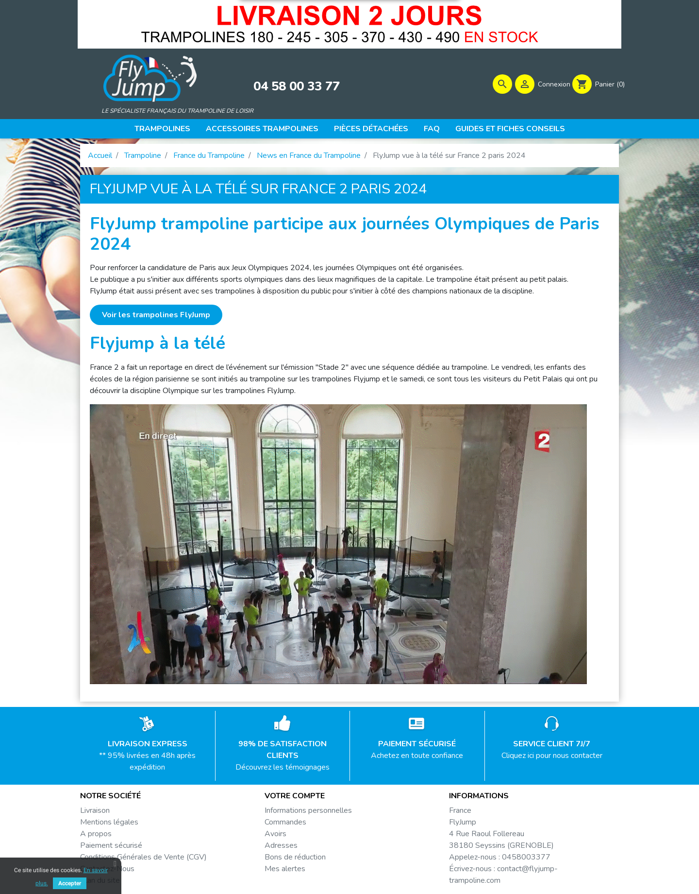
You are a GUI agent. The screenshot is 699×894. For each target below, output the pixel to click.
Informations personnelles (308, 810)
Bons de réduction (295, 857)
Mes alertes (285, 868)
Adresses (281, 845)
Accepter (69, 883)
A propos (96, 833)
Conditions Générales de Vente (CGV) (143, 857)
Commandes (285, 822)
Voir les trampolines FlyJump (156, 314)
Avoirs (275, 833)
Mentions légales (109, 822)
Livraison (95, 810)
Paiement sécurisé (111, 845)
